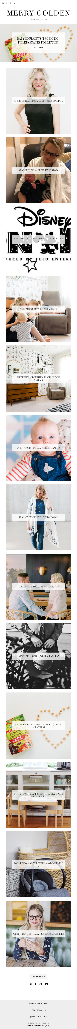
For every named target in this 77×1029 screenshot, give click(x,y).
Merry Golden (38, 13)
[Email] (14, 3)
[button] (73, 3)
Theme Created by (38, 1026)
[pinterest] (10, 3)
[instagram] (3, 3)
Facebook (38, 1010)
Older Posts (38, 976)
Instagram (38, 1003)
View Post (38, 48)
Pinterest (38, 1017)
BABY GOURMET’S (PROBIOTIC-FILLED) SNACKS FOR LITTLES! (38, 40)
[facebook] (6, 3)
